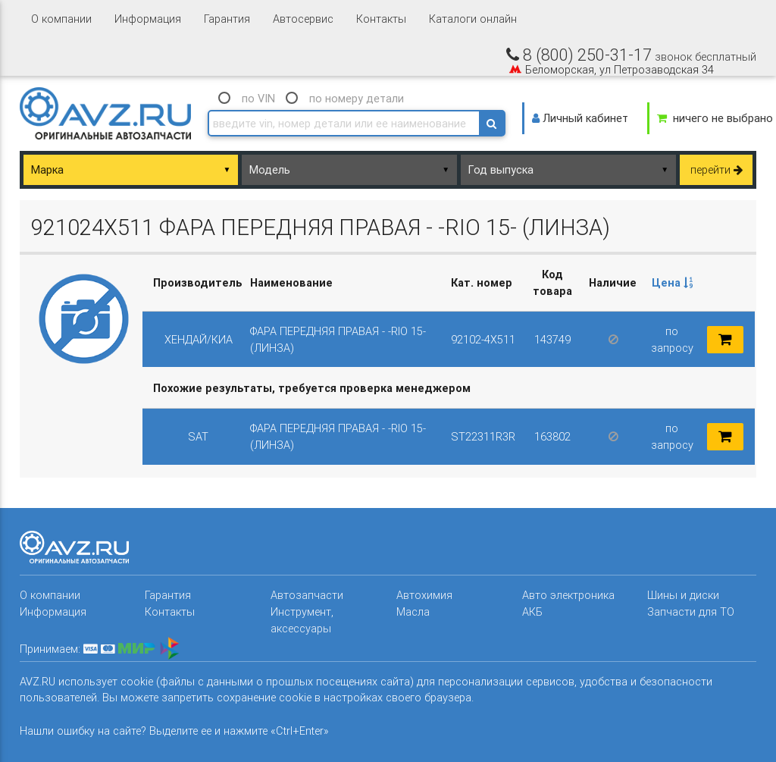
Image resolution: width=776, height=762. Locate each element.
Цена (672, 282)
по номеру (356, 98)
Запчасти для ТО (690, 611)
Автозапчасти (307, 595)
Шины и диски (683, 595)
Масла (413, 611)
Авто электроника (568, 595)
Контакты (381, 18)
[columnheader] (671, 283)
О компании (61, 18)
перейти (716, 169)
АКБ (532, 611)
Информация (147, 18)
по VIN (258, 98)
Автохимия (424, 595)
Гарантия (227, 18)
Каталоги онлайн (473, 18)
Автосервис (303, 18)
